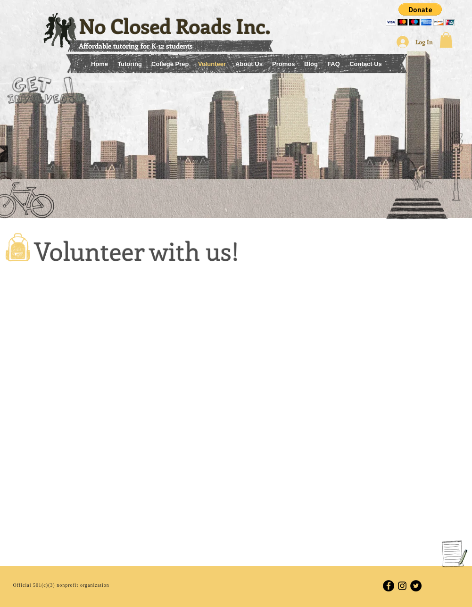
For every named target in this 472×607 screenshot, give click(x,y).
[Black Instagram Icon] (402, 585)
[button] (420, 14)
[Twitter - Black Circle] (416, 585)
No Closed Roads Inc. (175, 25)
